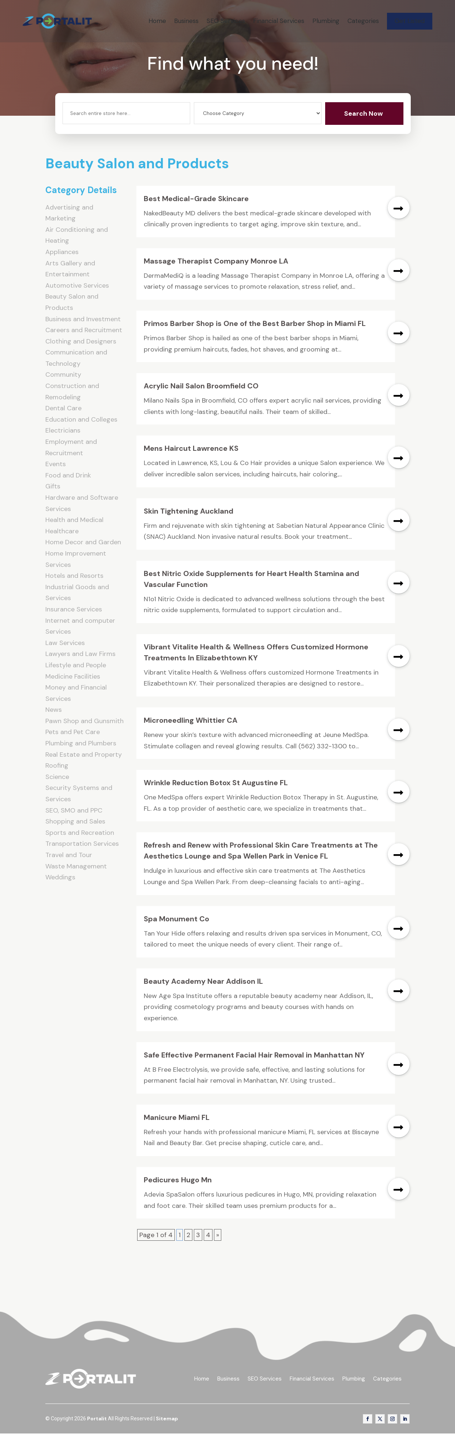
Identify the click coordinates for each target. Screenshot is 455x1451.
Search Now (363, 131)
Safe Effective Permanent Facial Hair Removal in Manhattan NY (254, 1072)
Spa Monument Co (176, 936)
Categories (363, 21)
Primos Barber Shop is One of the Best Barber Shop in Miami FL (255, 341)
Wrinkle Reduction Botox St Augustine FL (216, 800)
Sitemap (167, 1436)
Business (186, 21)
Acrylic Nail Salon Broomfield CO (201, 403)
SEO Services (226, 21)
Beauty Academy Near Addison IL (203, 999)
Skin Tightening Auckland (188, 528)
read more (399, 225)
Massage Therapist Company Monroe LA (216, 279)
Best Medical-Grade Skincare (196, 216)
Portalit (97, 1436)
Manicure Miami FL (177, 1135)
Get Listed (410, 21)
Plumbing (325, 21)
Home (157, 21)
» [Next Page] (217, 1252)
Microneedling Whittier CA (190, 738)
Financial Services (278, 21)
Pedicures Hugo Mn (178, 1197)
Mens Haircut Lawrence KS (191, 466)
